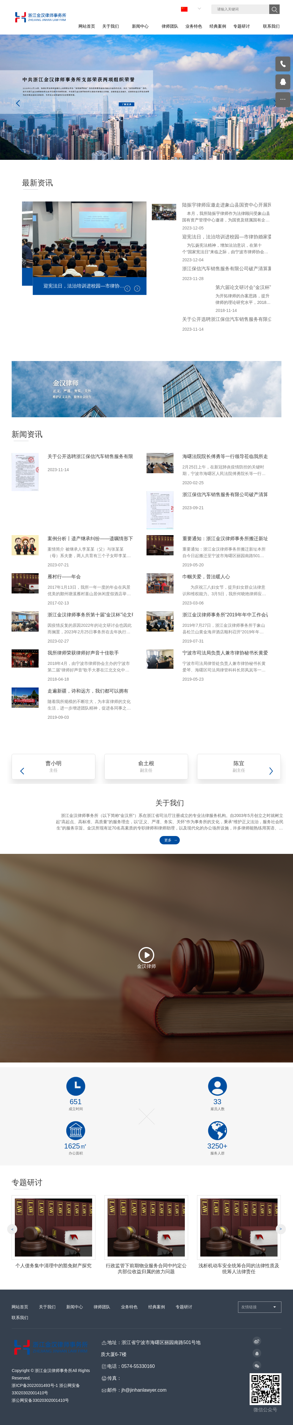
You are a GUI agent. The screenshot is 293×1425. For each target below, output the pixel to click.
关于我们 (47, 1309)
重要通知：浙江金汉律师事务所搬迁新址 (225, 538)
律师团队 (102, 1309)
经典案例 (156, 1309)
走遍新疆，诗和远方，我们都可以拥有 (88, 690)
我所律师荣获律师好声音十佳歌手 (83, 652)
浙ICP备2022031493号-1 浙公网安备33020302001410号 (46, 1392)
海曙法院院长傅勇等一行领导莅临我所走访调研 (232, 456)
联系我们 (20, 1320)
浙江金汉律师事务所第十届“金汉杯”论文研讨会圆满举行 (106, 614)
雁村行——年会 (64, 576)
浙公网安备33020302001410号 (40, 1403)
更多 (167, 840)
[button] (137, 288)
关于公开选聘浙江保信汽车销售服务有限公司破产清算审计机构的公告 (121, 456)
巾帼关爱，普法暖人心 (206, 576)
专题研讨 (184, 1309)
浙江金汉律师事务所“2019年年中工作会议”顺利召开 (236, 614)
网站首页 (20, 1309)
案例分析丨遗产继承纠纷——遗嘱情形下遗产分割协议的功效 (112, 538)
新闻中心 (74, 1309)
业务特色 (129, 1309)
